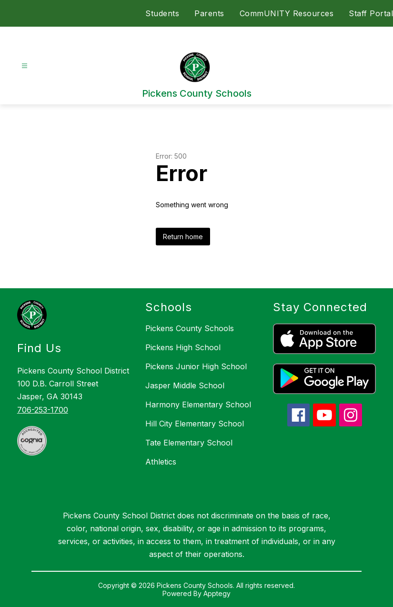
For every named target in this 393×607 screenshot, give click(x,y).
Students (162, 13)
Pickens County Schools (189, 328)
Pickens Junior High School (196, 366)
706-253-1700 (42, 410)
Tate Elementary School (188, 442)
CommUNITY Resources (287, 13)
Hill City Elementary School (194, 423)
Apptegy (217, 593)
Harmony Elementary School (198, 404)
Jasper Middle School (184, 385)
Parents (209, 13)
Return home (183, 237)
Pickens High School (183, 347)
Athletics (160, 461)
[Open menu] (24, 66)
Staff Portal (371, 13)
